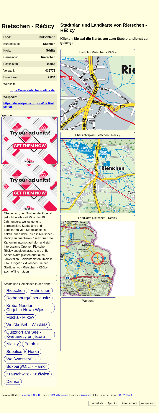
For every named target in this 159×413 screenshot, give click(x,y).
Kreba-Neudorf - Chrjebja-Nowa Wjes (25, 307)
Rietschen (15, 290)
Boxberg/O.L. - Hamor (26, 366)
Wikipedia (86, 395)
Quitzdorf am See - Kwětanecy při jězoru (25, 334)
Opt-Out (112, 403)
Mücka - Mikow (20, 317)
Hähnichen (40, 290)
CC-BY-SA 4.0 (124, 395)
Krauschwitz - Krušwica (27, 374)
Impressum (147, 403)
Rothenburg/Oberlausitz (28, 298)
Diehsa (12, 381)
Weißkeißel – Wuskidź (26, 324)
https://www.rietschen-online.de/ (32, 90)
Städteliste (96, 403)
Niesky (12, 344)
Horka (33, 351)
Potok (29, 344)
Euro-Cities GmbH (30, 395)
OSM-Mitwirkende (59, 395)
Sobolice (14, 351)
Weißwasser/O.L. (22, 359)
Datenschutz (129, 403)
